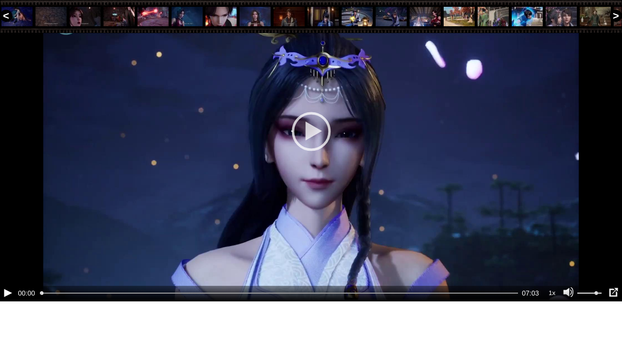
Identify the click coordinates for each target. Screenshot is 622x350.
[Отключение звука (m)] (568, 326)
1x (552, 326)
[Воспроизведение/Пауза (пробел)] (8, 326)
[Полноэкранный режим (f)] (613, 326)
